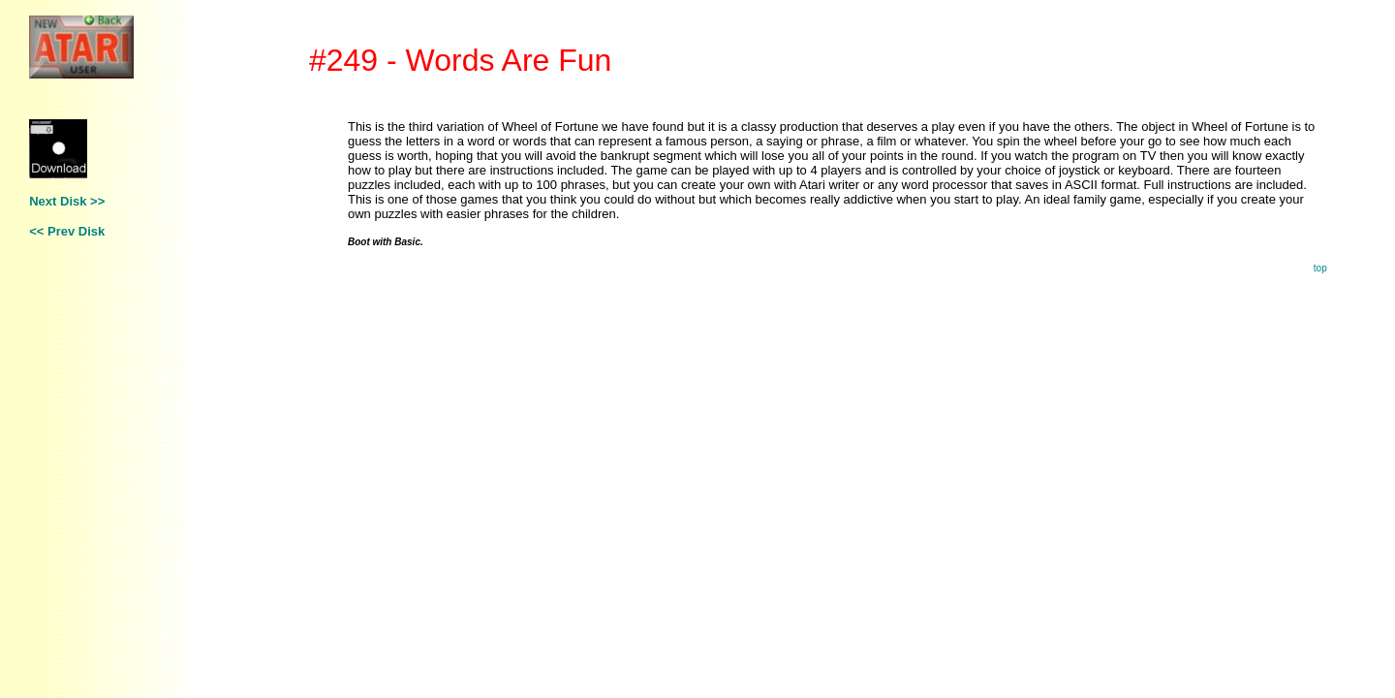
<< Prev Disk (67, 231)
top (1320, 268)
